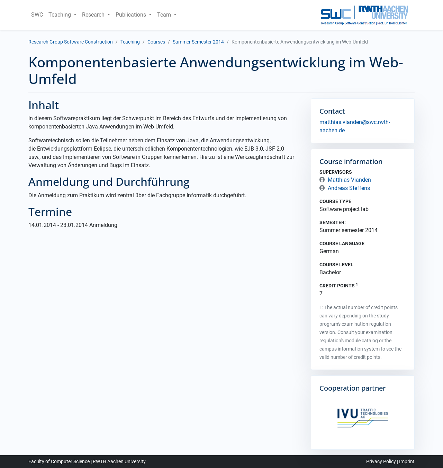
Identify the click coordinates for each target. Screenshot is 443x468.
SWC (37, 14)
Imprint (407, 461)
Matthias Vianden (349, 179)
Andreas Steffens (349, 188)
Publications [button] (131, 14)
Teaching (130, 42)
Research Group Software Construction (70, 42)
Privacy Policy (381, 461)
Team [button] (164, 14)
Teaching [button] (60, 14)
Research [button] (94, 14)
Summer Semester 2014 (198, 42)
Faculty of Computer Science (59, 461)
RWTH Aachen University (119, 461)
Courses (156, 42)
